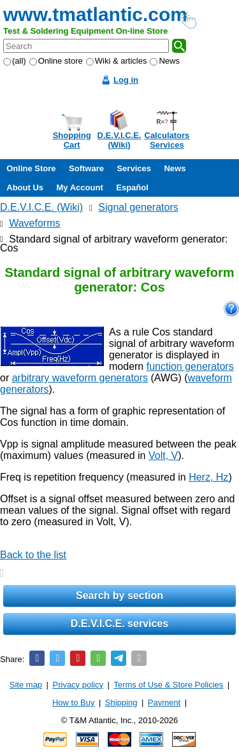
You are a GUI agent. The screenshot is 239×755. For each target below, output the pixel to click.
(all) (14, 61)
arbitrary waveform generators (80, 377)
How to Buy (73, 702)
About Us (24, 187)
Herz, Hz (208, 477)
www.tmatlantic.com (95, 14)
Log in (125, 80)
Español (132, 187)
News (165, 61)
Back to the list (33, 554)
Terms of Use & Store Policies (168, 684)
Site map (26, 684)
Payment (164, 702)
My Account (80, 187)
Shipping (121, 702)
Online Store (30, 168)
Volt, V (163, 455)
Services (134, 168)
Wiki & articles (116, 61)
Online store (56, 61)
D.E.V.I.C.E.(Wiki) (119, 140)
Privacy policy (78, 684)
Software (86, 168)
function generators (190, 366)
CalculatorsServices (167, 140)
